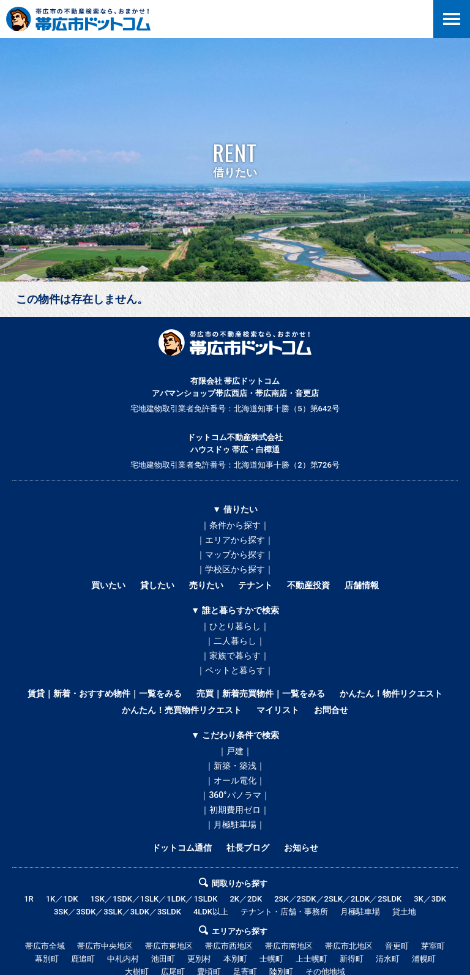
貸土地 (404, 911)
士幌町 (271, 958)
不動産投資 (308, 585)
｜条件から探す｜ (235, 525)
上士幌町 (311, 958)
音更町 (397, 946)
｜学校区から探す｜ (235, 569)
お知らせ (301, 848)
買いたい (108, 585)
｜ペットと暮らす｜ (235, 670)
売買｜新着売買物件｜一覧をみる (260, 693)
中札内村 (123, 958)
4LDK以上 (210, 911)
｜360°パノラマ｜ (234, 795)
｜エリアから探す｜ (235, 540)
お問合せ (331, 710)
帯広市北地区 (349, 946)
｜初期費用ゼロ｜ (235, 810)
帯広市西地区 (229, 946)
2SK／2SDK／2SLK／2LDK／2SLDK (337, 898)
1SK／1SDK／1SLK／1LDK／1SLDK (153, 898)
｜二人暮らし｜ (235, 641)
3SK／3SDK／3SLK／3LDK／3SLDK (117, 911)
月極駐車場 (360, 911)
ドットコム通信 (182, 848)
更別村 (199, 958)
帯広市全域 (45, 946)
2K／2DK (245, 898)
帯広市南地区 (289, 946)
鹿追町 (83, 958)
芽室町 (433, 946)
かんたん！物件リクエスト (391, 693)
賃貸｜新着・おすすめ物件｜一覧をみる (105, 693)
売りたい (206, 585)
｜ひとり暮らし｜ (235, 626)
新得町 (352, 958)
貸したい (157, 585)
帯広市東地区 (169, 946)
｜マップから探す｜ (235, 554)
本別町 (235, 958)
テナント (255, 585)
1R (29, 898)
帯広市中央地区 (105, 946)
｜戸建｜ (235, 751)
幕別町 (47, 958)
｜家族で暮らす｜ (235, 655)
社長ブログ (247, 848)
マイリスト (277, 710)
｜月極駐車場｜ (235, 824)
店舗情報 (362, 585)
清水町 (388, 958)
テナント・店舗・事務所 (284, 911)
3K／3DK (430, 898)
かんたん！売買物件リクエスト (182, 710)
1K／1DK (62, 898)
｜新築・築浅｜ (235, 766)
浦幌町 (424, 958)
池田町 (163, 958)
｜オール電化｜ (235, 780)
